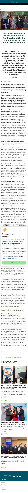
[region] (14, 246)
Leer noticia (4, 400)
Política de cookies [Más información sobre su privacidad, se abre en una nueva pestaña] (12, 258)
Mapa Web (3, 491)
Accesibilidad (3, 489)
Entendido (14, 263)
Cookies (2, 484)
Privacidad (3, 487)
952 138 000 (4, 479)
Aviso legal (3, 482)
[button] (2, 9)
